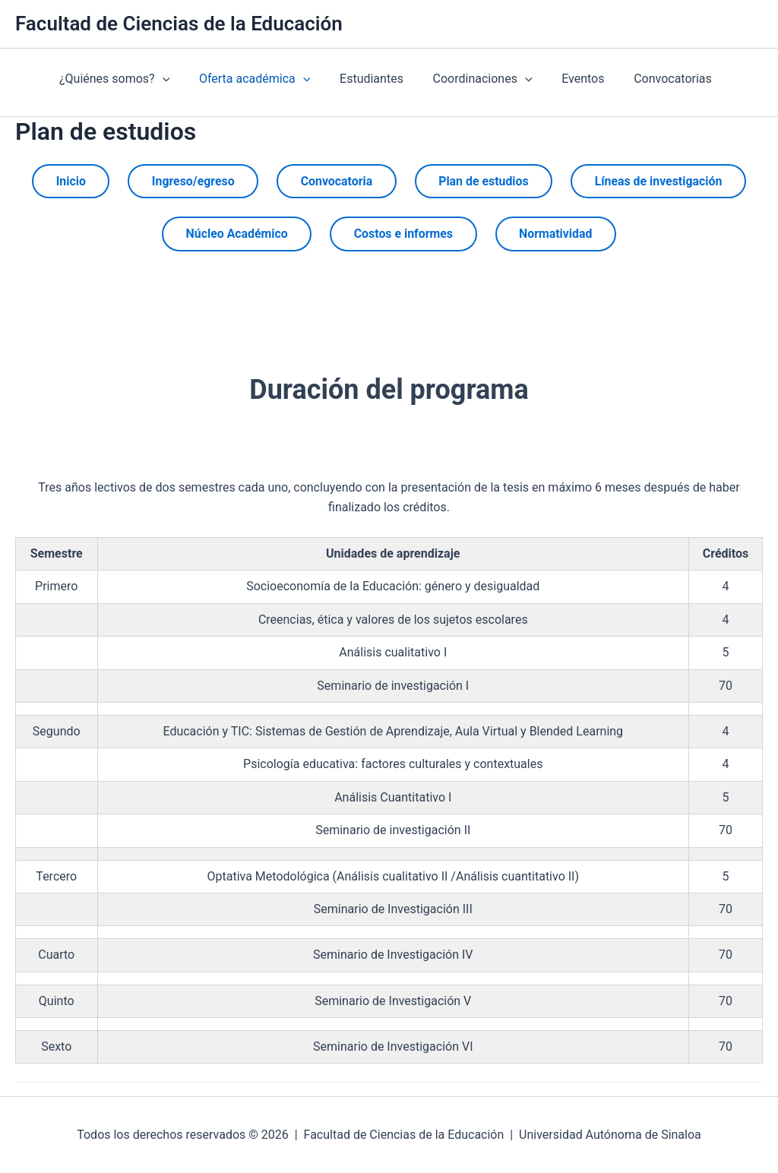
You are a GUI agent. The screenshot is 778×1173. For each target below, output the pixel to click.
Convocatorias (640, 78)
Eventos (555, 78)
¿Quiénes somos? (107, 79)
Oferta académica (241, 79)
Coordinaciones (460, 79)
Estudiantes (354, 78)
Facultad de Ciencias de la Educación (179, 23)
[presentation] (155, 79)
